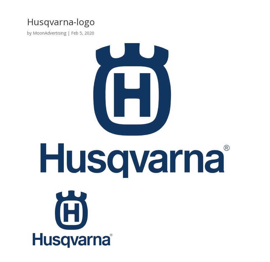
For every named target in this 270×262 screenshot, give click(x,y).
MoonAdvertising (49, 33)
